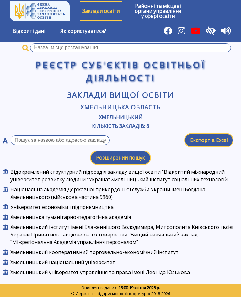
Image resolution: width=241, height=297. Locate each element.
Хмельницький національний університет (62, 262)
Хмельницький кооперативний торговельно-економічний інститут (94, 252)
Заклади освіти (101, 11)
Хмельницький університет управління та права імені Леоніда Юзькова (100, 272)
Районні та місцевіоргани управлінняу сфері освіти (158, 11)
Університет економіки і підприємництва (62, 207)
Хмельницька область (120, 107)
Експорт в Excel (209, 140)
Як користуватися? (83, 31)
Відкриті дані (29, 31)
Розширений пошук (120, 157)
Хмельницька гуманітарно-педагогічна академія (70, 217)
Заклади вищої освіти (120, 95)
